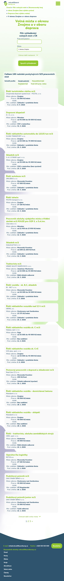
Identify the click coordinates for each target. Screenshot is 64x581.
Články (6, 573)
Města (6, 559)
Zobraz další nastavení (26, 55)
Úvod (8, 7)
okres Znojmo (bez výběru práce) (21, 10)
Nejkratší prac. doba (38, 84)
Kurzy (6, 556)
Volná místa (8, 569)
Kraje (5, 562)
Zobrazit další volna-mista (28, 517)
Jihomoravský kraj (35, 7)
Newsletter (8, 576)
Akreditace (7, 566)
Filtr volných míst (19, 7)
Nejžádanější (23, 84)
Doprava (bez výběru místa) (19, 13)
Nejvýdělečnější (38, 81)
